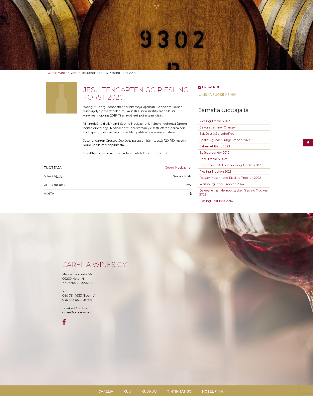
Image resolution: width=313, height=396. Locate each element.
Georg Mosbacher (178, 167)
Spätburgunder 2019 (214, 152)
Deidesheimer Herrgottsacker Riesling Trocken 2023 (233, 193)
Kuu (127, 391)
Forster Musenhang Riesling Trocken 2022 (230, 178)
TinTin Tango (179, 391)
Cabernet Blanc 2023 (214, 146)
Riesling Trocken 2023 (215, 121)
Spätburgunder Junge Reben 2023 (224, 140)
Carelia (105, 391)
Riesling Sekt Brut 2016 (216, 201)
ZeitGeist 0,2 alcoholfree (217, 133)
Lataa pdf (209, 87)
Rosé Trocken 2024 (213, 159)
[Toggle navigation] (262, 6)
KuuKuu (149, 391)
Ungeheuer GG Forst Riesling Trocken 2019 (230, 165)
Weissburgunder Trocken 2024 (221, 184)
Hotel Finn (212, 391)
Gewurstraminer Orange (217, 127)
